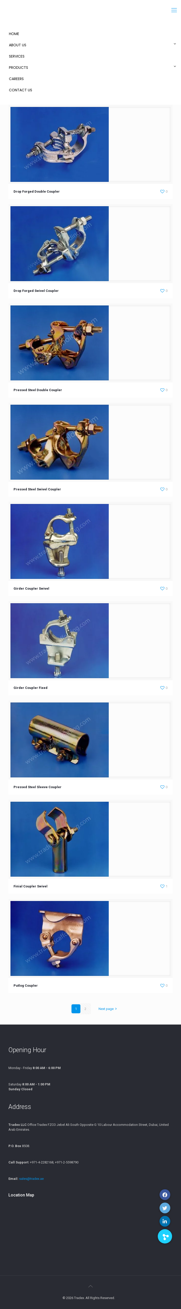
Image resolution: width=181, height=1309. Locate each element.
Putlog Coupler (26, 985)
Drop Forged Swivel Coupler (36, 291)
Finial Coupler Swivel (30, 886)
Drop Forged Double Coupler (37, 191)
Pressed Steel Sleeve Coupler (38, 787)
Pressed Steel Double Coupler (38, 390)
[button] (165, 1236)
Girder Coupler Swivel (31, 588)
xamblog (117, 1298)
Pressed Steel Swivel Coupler (37, 489)
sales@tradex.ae (31, 1179)
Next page (108, 1009)
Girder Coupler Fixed (30, 688)
